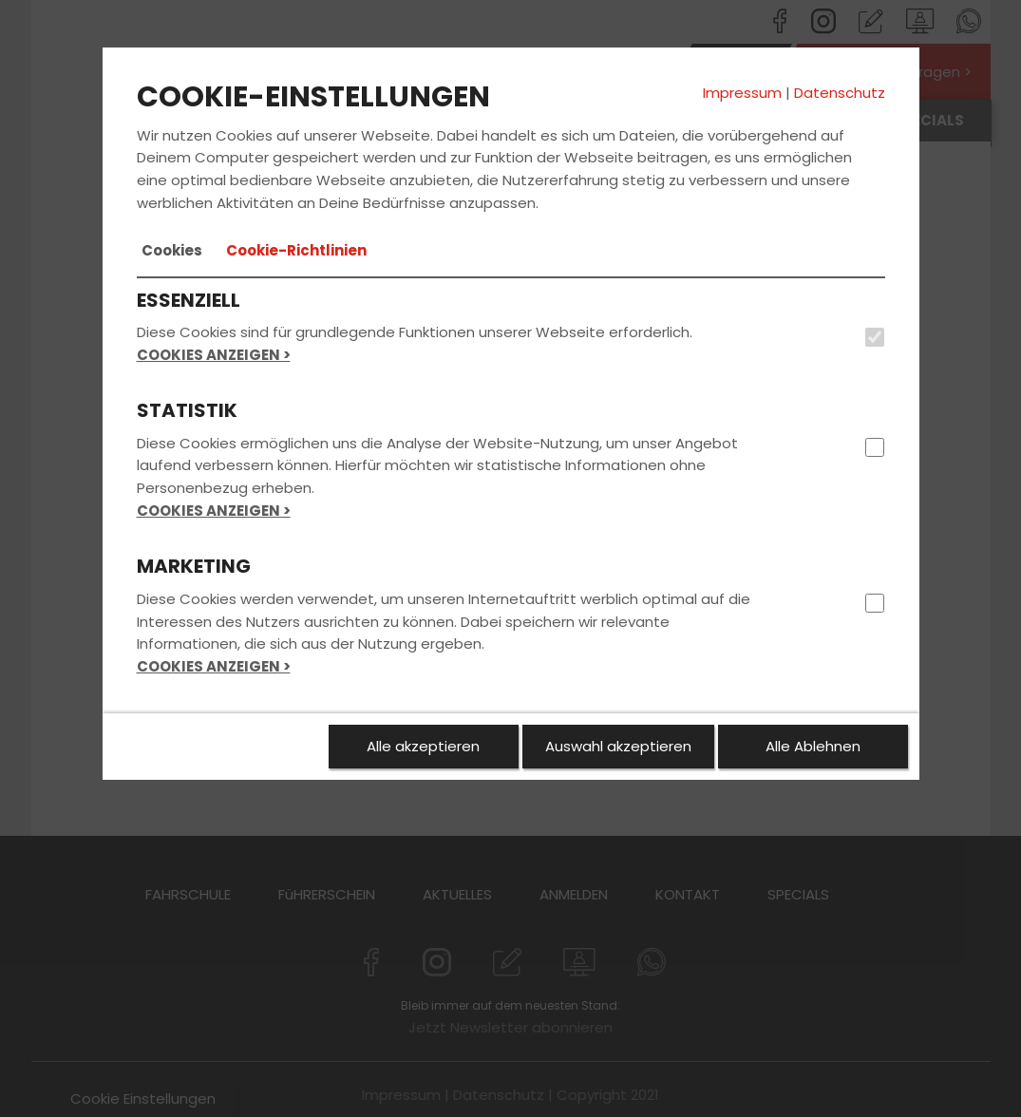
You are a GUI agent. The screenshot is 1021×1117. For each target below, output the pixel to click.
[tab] (172, 250)
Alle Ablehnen (813, 746)
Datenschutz (839, 93)
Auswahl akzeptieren (618, 746)
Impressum (742, 93)
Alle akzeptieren (423, 746)
